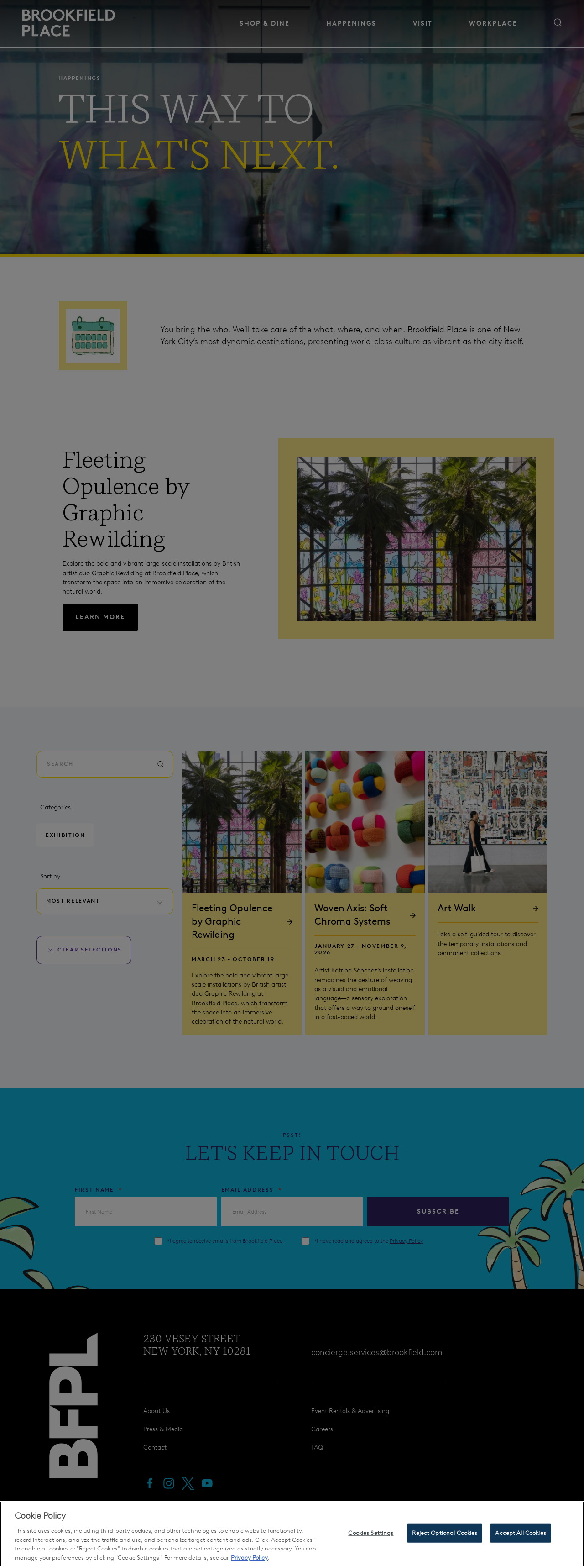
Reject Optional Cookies (444, 1546)
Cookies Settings (370, 1546)
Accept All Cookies (520, 1546)
